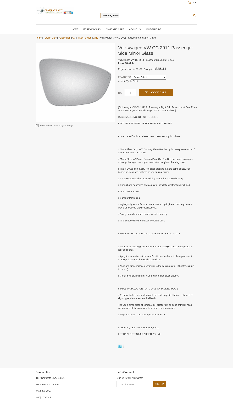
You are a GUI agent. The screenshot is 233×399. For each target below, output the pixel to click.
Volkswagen (64, 37)
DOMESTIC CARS (114, 29)
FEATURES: (124, 77)
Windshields (153, 29)
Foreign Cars (92, 29)
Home (75, 29)
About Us (135, 29)
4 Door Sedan (84, 37)
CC (74, 37)
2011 (95, 37)
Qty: (120, 93)
